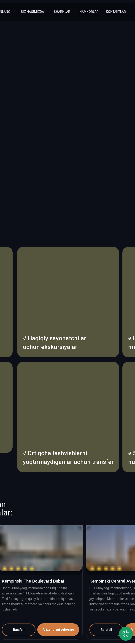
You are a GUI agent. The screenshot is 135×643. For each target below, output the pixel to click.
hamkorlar (89, 12)
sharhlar (62, 12)
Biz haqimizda (32, 12)
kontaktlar (116, 12)
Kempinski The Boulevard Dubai (33, 581)
